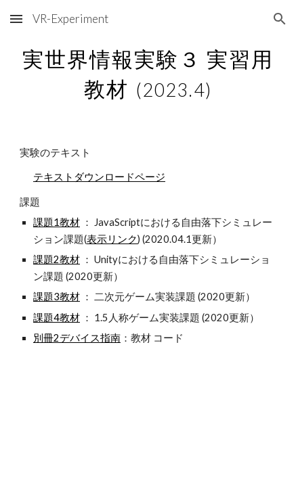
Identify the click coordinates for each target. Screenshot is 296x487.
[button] (16, 18)
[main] (148, 72)
